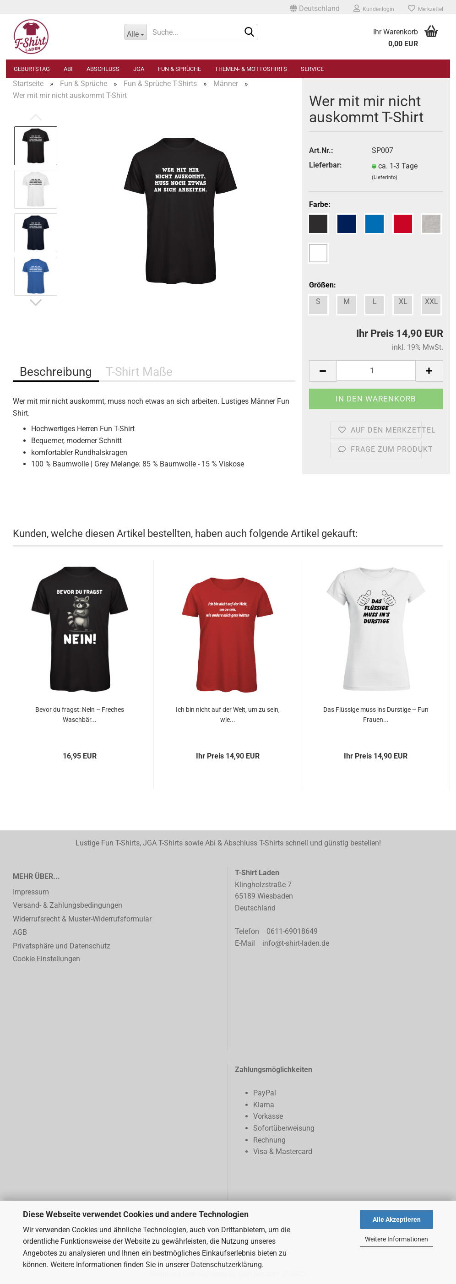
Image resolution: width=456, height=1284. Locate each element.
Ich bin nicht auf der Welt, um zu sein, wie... (228, 714)
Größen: (322, 285)
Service (312, 68)
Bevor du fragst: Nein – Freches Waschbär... (79, 714)
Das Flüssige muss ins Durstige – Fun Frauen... (376, 714)
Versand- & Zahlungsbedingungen (67, 905)
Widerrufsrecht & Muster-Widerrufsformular (82, 919)
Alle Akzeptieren (397, 1219)
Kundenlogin (373, 8)
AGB (20, 932)
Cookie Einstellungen (46, 958)
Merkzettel (425, 8)
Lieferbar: (325, 165)
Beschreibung (56, 372)
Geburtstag (32, 68)
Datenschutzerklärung (226, 1264)
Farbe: (320, 204)
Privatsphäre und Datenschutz (61, 946)
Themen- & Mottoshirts (251, 68)
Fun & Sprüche (179, 68)
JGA (138, 68)
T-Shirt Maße (139, 372)
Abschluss (103, 68)
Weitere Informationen (396, 1239)
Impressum (31, 892)
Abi (68, 68)
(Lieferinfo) (384, 177)
